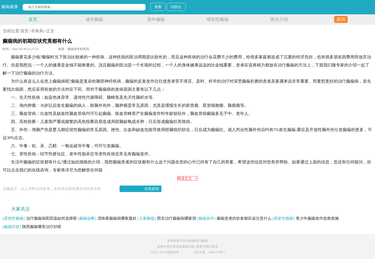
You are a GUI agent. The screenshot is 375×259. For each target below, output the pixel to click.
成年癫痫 (94, 19)
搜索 (158, 7)
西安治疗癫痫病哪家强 (167, 218)
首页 (32, 19)
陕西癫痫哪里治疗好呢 (32, 227)
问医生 (176, 7)
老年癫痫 (156, 19)
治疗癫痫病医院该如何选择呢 (40, 218)
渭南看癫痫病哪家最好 (107, 218)
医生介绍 (279, 19)
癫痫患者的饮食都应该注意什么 (234, 218)
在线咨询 (151, 189)
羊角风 (37, 31)
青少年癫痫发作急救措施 (305, 218)
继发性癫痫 (218, 19)
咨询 (340, 19)
